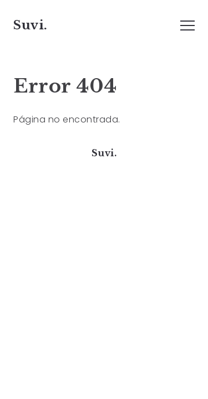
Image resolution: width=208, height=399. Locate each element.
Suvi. (30, 25)
